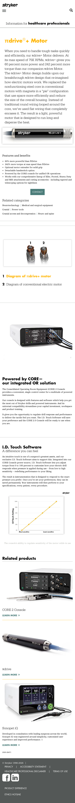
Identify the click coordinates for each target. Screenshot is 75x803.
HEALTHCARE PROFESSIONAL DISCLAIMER (25, 771)
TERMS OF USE (60, 771)
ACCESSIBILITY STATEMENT (33, 766)
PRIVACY (9, 766)
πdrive (6, 669)
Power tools (18, 209)
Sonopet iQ (10, 728)
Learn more (9, 615)
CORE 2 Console (14, 610)
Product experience (16, 788)
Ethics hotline (13, 794)
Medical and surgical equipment (37, 205)
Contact (37, 191)
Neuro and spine (46, 213)
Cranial (5, 209)
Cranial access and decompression (18, 213)
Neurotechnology (10, 205)
